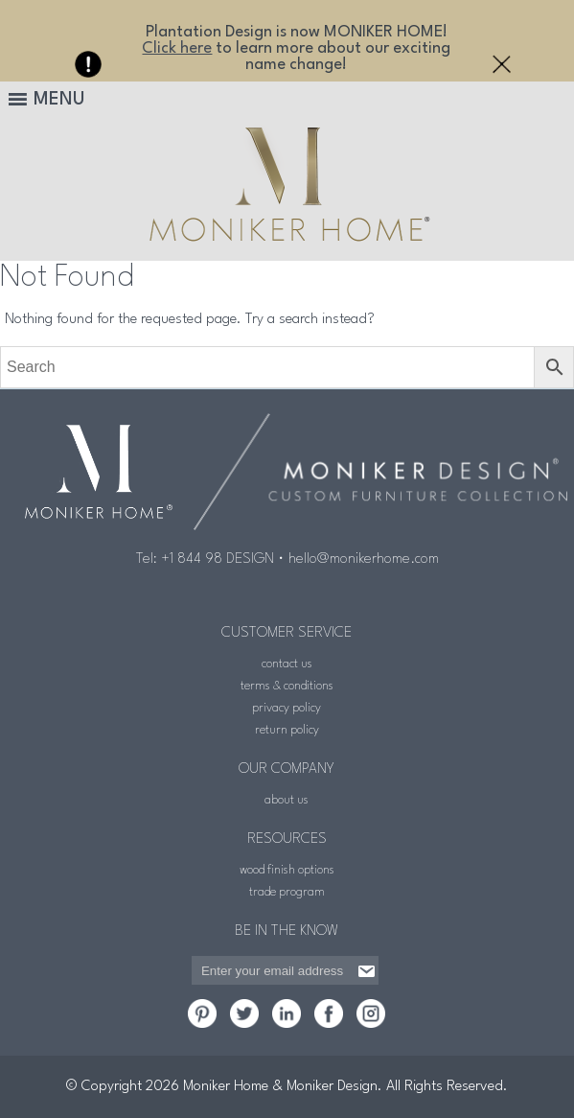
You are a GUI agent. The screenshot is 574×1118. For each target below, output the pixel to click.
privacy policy (286, 708)
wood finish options (287, 870)
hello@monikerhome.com (363, 559)
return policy (287, 730)
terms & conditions (287, 686)
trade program (287, 892)
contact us (287, 664)
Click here (177, 48)
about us (286, 800)
